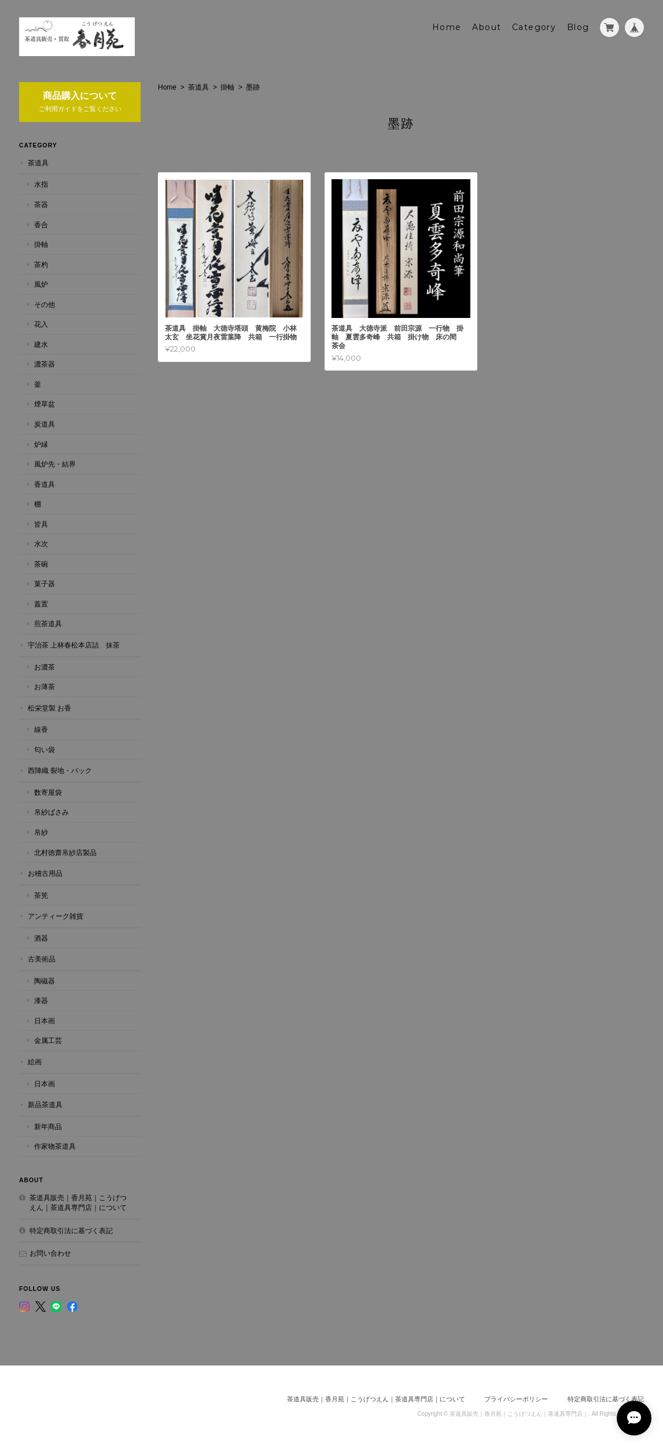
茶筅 (41, 895)
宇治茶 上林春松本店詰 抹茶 (74, 645)
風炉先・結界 (55, 464)
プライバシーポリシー (516, 1399)
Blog (578, 27)
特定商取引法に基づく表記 (71, 1230)
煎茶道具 (48, 623)
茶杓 (41, 264)
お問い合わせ (50, 1253)
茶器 (41, 204)
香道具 (44, 484)
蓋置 (41, 604)
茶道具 (198, 87)
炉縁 (41, 444)
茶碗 (41, 564)
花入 (41, 324)
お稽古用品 (45, 873)
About (486, 27)
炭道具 (44, 424)
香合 (41, 224)
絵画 (35, 1061)
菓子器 (44, 583)
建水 (41, 344)
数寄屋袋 (48, 792)
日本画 (44, 1020)
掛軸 (227, 87)
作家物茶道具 (55, 1146)
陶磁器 (44, 981)
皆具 (41, 524)
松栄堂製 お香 (49, 708)
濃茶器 (44, 364)
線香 (41, 729)
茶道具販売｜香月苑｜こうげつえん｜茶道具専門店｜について (78, 1203)
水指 (41, 184)
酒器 (41, 938)
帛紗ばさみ (51, 812)
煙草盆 (44, 404)
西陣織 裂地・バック (60, 770)
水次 (41, 543)
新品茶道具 (45, 1104)
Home (447, 27)
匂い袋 (44, 749)
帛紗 (41, 832)
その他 (44, 304)
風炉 (41, 284)
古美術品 (42, 959)
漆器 (41, 1000)
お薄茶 (44, 686)
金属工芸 (48, 1040)
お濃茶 (44, 667)
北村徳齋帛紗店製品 (65, 852)
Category (534, 27)
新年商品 (48, 1126)
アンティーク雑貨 (55, 916)
